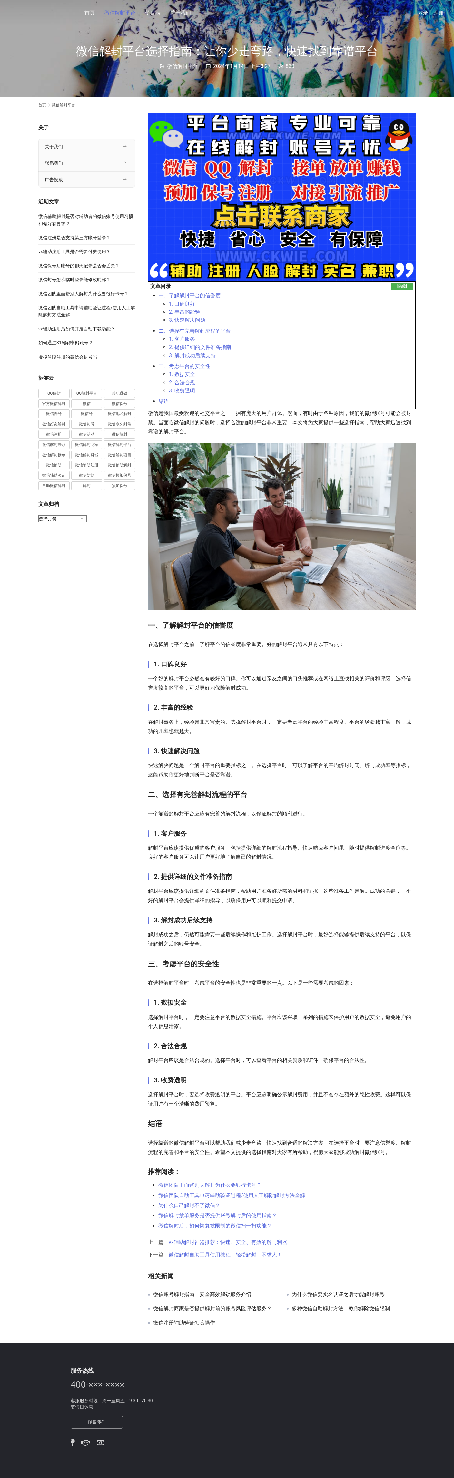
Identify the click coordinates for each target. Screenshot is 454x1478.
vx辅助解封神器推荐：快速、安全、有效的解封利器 (228, 1242)
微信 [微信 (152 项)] (87, 403)
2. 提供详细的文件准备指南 (200, 347)
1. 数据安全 (182, 374)
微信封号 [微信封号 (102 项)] (86, 424)
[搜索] (404, 12)
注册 (439, 13)
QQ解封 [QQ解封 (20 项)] (54, 393)
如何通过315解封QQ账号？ (65, 342)
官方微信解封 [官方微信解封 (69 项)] (53, 403)
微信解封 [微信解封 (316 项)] (119, 434)
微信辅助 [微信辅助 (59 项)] (54, 465)
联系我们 (54, 163)
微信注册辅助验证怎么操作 (184, 1323)
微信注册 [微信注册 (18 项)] (54, 434)
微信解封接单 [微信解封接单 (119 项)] (53, 455)
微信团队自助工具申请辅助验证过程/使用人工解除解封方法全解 (231, 1195)
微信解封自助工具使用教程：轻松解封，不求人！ (225, 1255)
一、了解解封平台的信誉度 (190, 295)
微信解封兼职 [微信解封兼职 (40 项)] (53, 444)
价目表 (153, 13)
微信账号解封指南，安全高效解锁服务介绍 (202, 1294)
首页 (89, 13)
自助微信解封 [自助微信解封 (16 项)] (53, 485)
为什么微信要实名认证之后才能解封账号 (338, 1294)
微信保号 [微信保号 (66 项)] (119, 403)
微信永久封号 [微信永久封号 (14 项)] (119, 424)
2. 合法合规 (182, 382)
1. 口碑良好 (182, 304)
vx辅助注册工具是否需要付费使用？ (74, 251)
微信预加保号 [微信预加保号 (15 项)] (119, 475)
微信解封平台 (119, 13)
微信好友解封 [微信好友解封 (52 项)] (53, 424)
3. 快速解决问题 (187, 320)
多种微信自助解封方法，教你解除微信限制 (341, 1309)
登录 (423, 13)
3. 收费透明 (182, 391)
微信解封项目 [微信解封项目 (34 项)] (119, 455)
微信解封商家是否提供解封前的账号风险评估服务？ (212, 1309)
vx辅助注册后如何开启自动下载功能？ (76, 328)
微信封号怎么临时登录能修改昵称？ (74, 279)
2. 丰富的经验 (184, 312)
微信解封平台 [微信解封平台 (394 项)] (119, 444)
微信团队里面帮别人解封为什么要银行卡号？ (210, 1185)
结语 (164, 401)
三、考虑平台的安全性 (184, 366)
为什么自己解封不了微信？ (189, 1205)
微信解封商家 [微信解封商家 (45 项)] (86, 444)
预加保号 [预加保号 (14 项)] (119, 485)
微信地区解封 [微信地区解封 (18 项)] (119, 413)
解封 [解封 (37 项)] (87, 485)
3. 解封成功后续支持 (192, 355)
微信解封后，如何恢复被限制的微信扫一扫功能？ (215, 1226)
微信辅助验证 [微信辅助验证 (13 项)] (53, 475)
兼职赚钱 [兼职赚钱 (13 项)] (119, 393)
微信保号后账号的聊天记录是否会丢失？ (79, 265)
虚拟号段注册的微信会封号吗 (67, 357)
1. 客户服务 (182, 339)
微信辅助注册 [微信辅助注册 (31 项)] (86, 465)
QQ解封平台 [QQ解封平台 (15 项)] (86, 393)
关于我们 (180, 13)
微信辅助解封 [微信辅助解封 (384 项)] (119, 465)
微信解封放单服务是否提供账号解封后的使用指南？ (217, 1215)
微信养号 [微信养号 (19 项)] (54, 413)
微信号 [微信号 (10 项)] (87, 413)
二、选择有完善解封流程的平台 (195, 331)
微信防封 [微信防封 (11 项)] (86, 475)
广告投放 (54, 179)
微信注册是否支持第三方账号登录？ (74, 237)
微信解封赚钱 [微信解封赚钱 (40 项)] (86, 455)
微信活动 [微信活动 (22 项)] (86, 434)
